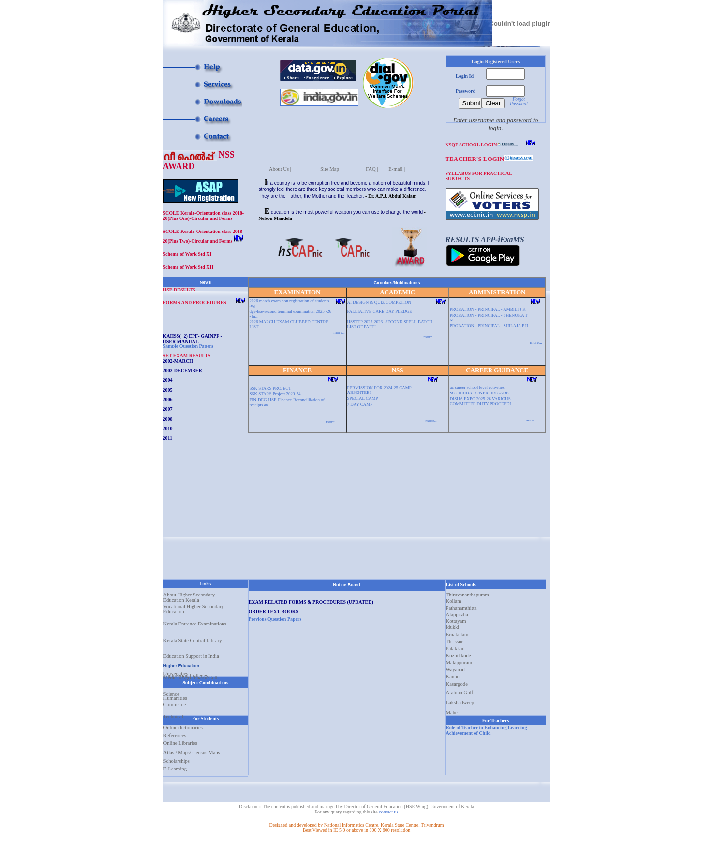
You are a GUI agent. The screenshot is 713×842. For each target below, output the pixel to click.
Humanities (175, 696)
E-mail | (396, 166)
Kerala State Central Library (192, 640)
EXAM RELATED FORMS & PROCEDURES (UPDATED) (311, 602)
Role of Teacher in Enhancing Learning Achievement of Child (486, 730)
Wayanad (455, 667)
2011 (167, 438)
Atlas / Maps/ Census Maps (191, 752)
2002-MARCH (178, 360)
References (174, 735)
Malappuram (459, 660)
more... (339, 332)
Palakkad (455, 646)
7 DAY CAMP (360, 404)
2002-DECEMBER (182, 370)
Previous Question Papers (275, 619)
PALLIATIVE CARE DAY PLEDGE (379, 311)
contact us (388, 811)
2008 (168, 418)
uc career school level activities (477, 387)
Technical (173, 714)
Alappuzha (457, 612)
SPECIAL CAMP (362, 398)
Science (171, 691)
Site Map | (331, 166)
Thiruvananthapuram (467, 592)
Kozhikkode (458, 653)
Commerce (174, 704)
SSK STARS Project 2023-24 (275, 394)
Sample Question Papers (188, 345)
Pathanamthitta (461, 605)
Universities (176, 671)
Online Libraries (180, 743)
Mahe (452, 710)
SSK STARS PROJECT (270, 388)
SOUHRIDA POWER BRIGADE (479, 393)
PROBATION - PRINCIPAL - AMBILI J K (488, 309)
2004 (168, 380)
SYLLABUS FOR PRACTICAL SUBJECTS (479, 175)
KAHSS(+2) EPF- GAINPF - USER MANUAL (192, 338)
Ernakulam (457, 632)
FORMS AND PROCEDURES (194, 302)
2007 (168, 409)
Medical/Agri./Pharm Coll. (191, 675)
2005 (168, 389)
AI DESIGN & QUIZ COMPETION (379, 302)
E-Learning (175, 768)
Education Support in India (191, 655)
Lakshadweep (460, 700)
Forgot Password (518, 101)
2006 (168, 399)
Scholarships (176, 761)
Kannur (453, 674)
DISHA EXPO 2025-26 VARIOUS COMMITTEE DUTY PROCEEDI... (482, 401)
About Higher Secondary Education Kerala (189, 594)
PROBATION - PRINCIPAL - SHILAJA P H (489, 325)
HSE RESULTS (179, 289)
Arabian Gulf (460, 690)
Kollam (453, 598)
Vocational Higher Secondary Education (193, 608)
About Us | (280, 166)
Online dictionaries (183, 727)
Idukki (453, 624)
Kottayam (456, 618)
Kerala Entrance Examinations (194, 623)
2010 (168, 428)
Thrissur (454, 639)
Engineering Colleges (185, 673)
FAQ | (372, 166)
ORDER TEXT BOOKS (274, 611)
